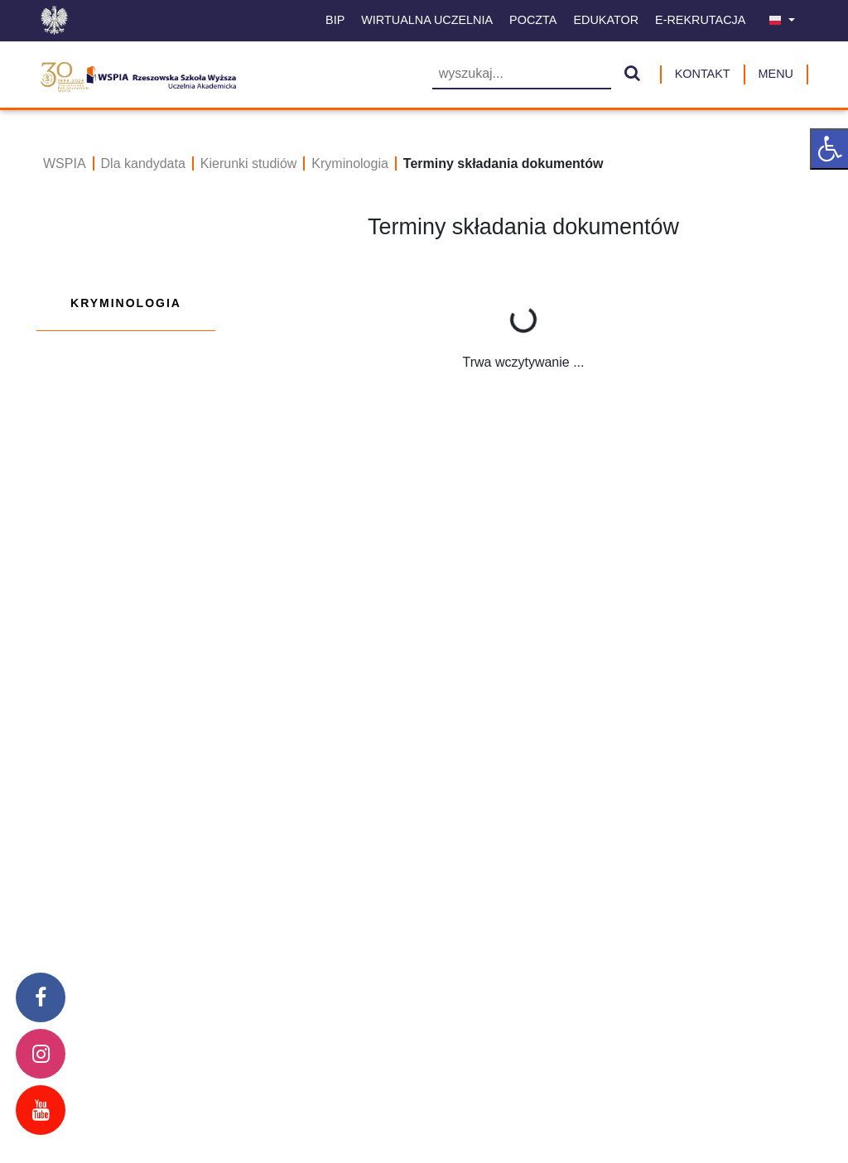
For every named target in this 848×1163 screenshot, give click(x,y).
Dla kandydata (143, 163)
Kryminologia (349, 163)
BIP (334, 19)
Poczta (532, 19)
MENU (776, 73)
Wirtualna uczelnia (427, 19)
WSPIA (64, 163)
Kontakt (702, 73)
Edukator (605, 19)
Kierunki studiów (248, 163)
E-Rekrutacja (700, 19)
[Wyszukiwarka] (521, 74)
